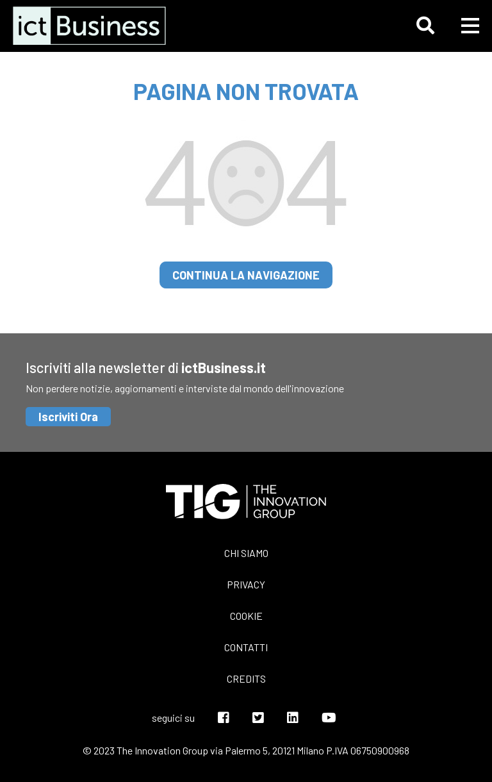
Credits (246, 678)
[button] (425, 25)
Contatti (246, 647)
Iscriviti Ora (68, 417)
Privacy (246, 584)
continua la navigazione (246, 275)
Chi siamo (246, 553)
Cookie (246, 616)
